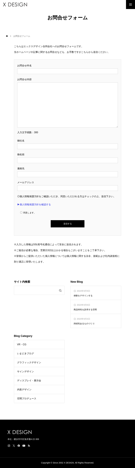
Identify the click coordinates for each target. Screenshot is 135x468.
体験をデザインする (83, 295)
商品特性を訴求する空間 (85, 309)
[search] (35, 290)
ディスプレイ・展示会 (29, 380)
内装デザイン (24, 389)
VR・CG (21, 344)
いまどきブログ (25, 353)
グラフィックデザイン (29, 362)
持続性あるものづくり (84, 323)
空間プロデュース (26, 398)
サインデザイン (25, 371)
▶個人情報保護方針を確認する (34, 204)
